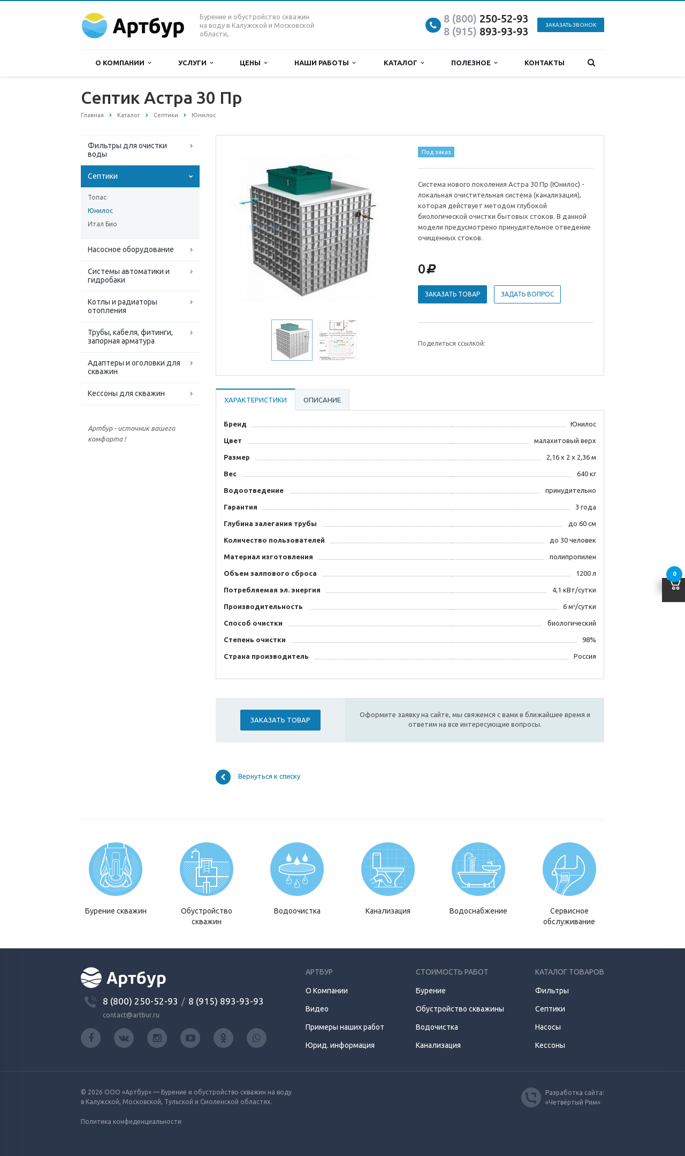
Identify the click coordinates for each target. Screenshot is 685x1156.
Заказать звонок (570, 25)
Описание (322, 400)
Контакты (544, 62)
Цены (253, 63)
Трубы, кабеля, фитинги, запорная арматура (130, 336)
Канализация (438, 1045)
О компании (123, 63)
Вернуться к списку (258, 777)
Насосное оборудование (131, 249)
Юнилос (100, 210)
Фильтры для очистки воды (127, 149)
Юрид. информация (340, 1045)
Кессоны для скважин (126, 393)
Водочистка (437, 1027)
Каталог (404, 63)
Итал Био (102, 223)
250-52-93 (486, 18)
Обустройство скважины (460, 1009)
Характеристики (255, 400)
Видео (317, 1009)
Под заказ (436, 152)
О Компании (327, 990)
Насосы (548, 1027)
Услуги (195, 63)
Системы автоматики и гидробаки (129, 275)
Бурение (431, 990)
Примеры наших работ (345, 1027)
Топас (97, 197)
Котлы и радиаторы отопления (122, 306)
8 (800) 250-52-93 (140, 1001)
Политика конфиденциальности (131, 1121)
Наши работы (324, 63)
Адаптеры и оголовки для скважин (134, 367)
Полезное (474, 63)
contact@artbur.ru (131, 1015)
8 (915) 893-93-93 (226, 1001)
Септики (103, 176)
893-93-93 (486, 31)
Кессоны (550, 1045)
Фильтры (552, 990)
